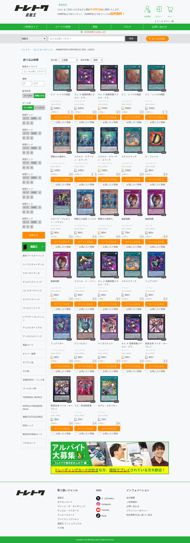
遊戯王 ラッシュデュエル (69, 523)
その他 (60, 528)
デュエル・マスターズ (68, 510)
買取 (95, 26)
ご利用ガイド (30, 26)
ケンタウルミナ (105, 343)
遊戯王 (60, 498)
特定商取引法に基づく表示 (139, 515)
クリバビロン (80, 343)
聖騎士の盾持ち (58, 156)
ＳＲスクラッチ (129, 156)
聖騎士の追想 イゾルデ (85, 219)
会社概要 (130, 498)
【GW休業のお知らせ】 (95, 32)
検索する (33, 235)
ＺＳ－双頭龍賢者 (83, 405)
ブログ (127, 26)
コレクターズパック (42, 49)
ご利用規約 (131, 502)
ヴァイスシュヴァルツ (68, 519)
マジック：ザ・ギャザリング (71, 506)
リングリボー (151, 281)
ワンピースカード (66, 515)
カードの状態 (62, 26)
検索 (131, 38)
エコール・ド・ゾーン (85, 281)
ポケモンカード (64, 502)
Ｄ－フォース (151, 156)
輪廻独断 (126, 219)
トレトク (25, 49)
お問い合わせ (159, 26)
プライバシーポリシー (137, 510)
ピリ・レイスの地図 (60, 94)
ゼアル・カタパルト (107, 405)
